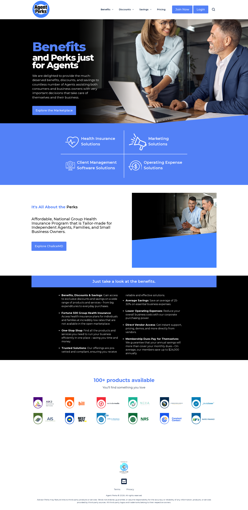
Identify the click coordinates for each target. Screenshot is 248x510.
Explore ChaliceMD (49, 246)
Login (201, 9)
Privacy (130, 489)
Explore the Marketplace (54, 110)
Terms (117, 489)
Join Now (182, 9)
